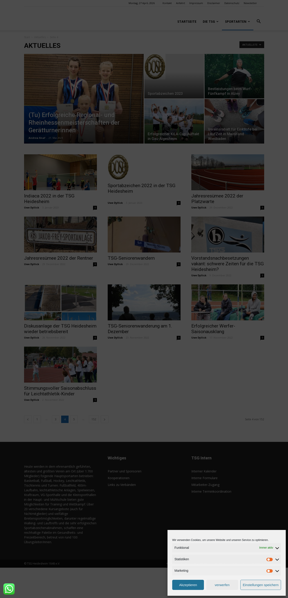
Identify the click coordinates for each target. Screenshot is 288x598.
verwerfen (222, 585)
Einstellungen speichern (261, 585)
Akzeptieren (188, 585)
